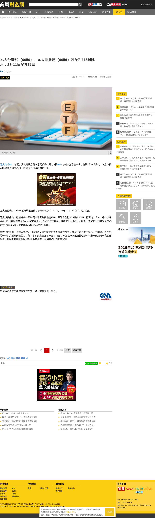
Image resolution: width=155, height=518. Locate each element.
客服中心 (71, 488)
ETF (59, 164)
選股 (29, 488)
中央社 (7, 72)
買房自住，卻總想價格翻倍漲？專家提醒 (19, 421)
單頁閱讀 (77, 350)
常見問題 (59, 491)
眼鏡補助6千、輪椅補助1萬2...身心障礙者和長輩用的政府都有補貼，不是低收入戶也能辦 (135, 149)
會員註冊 (144, 4)
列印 (110, 363)
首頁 (5, 12)
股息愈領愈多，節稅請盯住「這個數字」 (77, 425)
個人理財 (3, 496)
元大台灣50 (6, 164)
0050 (18, 358)
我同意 (110, 512)
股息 (13, 358)
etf (27, 358)
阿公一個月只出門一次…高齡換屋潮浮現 (19, 417)
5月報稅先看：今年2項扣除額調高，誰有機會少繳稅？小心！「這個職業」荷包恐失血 (135, 185)
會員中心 (59, 488)
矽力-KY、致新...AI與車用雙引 (15, 413)
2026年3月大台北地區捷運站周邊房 (17, 429)
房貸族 (136, 208)
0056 (23, 358)
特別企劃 (15, 496)
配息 (8, 358)
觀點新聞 (3, 488)
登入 (150, 4)
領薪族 (122, 208)
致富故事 (3, 491)
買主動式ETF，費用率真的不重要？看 (76, 413)
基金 (14, 494)
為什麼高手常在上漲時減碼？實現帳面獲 (77, 421)
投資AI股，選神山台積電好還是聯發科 (76, 429)
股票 (14, 491)
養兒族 (149, 208)
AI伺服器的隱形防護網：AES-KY (16, 425)
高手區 (136, 222)
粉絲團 (124, 4)
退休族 (122, 222)
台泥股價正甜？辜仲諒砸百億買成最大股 (77, 417)
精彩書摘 (3, 499)
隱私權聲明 (70, 512)
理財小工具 (44, 488)
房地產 (2, 494)
